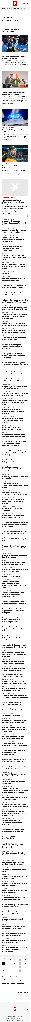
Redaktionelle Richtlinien (12, 1016)
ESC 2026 (22, 8)
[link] (27, 3)
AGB (21, 1016)
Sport (3, 11)
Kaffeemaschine (6, 986)
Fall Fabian (16, 8)
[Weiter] (28, 8)
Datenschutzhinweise (9, 1018)
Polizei (13, 983)
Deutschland (20, 983)
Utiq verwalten (20, 1018)
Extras (8, 8)
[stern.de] (15, 3)
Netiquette (7, 1020)
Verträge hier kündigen (18, 1020)
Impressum (6, 1014)
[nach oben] (27, 1009)
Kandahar (4, 980)
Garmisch (19, 977)
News (3, 8)
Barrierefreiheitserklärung (17, 1014)
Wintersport (5, 983)
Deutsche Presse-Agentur (16, 980)
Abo (24, 3)
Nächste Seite (23, 993)
